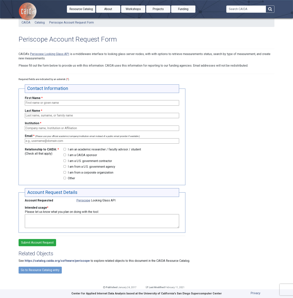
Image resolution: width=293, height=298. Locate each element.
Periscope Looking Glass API (49, 54)
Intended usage (62, 210)
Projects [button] (161, 9)
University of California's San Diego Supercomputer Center (183, 293)
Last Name (33, 110)
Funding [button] (186, 9)
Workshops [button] (135, 9)
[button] (81, 9)
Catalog (40, 22)
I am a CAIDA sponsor (82, 155)
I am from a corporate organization (90, 172)
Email (82, 136)
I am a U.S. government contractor (90, 161)
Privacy (255, 293)
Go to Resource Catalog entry (40, 270)
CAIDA (26, 22)
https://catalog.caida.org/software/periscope (57, 261)
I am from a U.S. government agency (91, 166)
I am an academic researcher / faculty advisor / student (104, 149)
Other (71, 178)
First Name (34, 98)
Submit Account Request (37, 242)
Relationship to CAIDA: (42, 151)
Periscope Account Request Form (71, 22)
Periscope (83, 200)
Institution (33, 123)
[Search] (246, 9)
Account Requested (39, 200)
